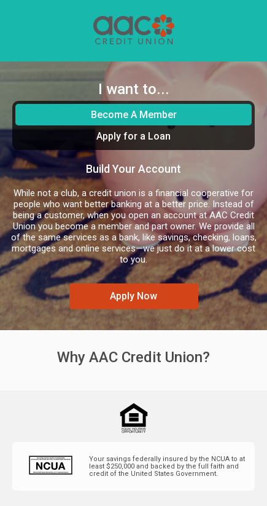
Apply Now (133, 296)
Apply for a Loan (133, 136)
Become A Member (134, 115)
